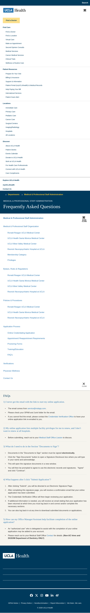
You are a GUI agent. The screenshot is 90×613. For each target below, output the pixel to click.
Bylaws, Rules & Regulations (15, 269)
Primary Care (10, 112)
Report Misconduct (57, 603)
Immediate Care (11, 108)
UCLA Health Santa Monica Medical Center (26, 238)
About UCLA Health (13, 146)
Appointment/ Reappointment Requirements (26, 339)
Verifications (8, 364)
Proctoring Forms (15, 344)
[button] (45, 180)
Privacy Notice (26, 603)
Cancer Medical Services (15, 55)
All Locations (10, 135)
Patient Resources (10, 69)
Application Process (11, 327)
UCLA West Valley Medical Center (22, 244)
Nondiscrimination (41, 603)
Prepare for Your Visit (13, 74)
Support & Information (14, 81)
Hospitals (9, 131)
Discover (6, 141)
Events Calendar (12, 154)
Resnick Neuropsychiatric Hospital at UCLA (26, 249)
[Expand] (77, 226)
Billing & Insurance (12, 77)
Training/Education (16, 349)
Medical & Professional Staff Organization (21, 226)
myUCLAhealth (9, 185)
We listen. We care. (74, 603)
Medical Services (12, 51)
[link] (31, 596)
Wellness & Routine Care (15, 63)
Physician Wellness (11, 371)
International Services (13, 93)
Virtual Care (10, 40)
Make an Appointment (13, 43)
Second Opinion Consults (15, 47)
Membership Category (17, 255)
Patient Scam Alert (12, 97)
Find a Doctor (10, 32)
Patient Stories (11, 150)
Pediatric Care (11, 116)
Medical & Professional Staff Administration (43, 194)
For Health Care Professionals (17, 165)
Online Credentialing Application (21, 333)
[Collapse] (85, 226)
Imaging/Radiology (12, 127)
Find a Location (11, 36)
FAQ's (10, 355)
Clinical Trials (10, 59)
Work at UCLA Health (13, 161)
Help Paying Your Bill (13, 89)
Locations (7, 103)
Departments (13, 194)
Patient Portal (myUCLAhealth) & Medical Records (24, 85)
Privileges (12, 260)
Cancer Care (10, 119)
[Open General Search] (84, 2)
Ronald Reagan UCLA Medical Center (24, 233)
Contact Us (7, 189)
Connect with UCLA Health (15, 169)
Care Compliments (12, 173)
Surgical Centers (12, 123)
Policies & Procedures (12, 300)
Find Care (6, 27)
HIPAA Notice (13, 603)
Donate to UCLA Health (14, 157)
